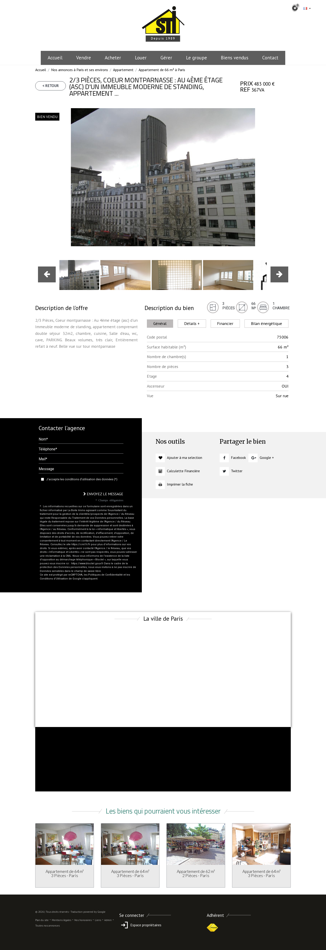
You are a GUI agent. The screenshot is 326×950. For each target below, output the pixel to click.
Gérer (166, 58)
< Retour (50, 85)
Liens (98, 920)
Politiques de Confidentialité (105, 574)
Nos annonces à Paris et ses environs (79, 69)
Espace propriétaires (140, 925)
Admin (108, 920)
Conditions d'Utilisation (54, 578)
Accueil (55, 58)
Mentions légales (61, 920)
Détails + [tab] (192, 323)
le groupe (196, 58)
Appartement (123, 69)
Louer (141, 58)
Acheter (113, 58)
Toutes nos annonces (47, 925)
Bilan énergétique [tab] (266, 323)
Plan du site (42, 920)
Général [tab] (159, 323)
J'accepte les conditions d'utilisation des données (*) (81, 479)
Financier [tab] (225, 323)
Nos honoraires (83, 920)
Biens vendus (234, 58)
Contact (270, 58)
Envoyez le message (103, 494)
